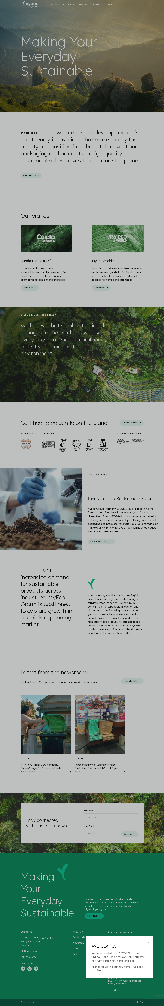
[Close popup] (148, 941)
